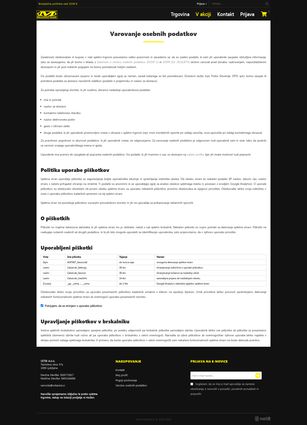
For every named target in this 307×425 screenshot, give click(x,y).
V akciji (203, 14)
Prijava (202, 3)
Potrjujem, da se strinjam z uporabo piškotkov (73, 306)
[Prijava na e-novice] (258, 375)
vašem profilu (195, 154)
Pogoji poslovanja (126, 380)
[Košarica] (263, 14)
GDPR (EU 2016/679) (176, 62)
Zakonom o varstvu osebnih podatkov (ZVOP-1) (127, 62)
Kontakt (225, 14)
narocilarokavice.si (53, 385)
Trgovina (180, 14)
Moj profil (121, 375)
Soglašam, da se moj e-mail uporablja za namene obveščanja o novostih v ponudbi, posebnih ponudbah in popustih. (224, 388)
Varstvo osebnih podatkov (131, 385)
